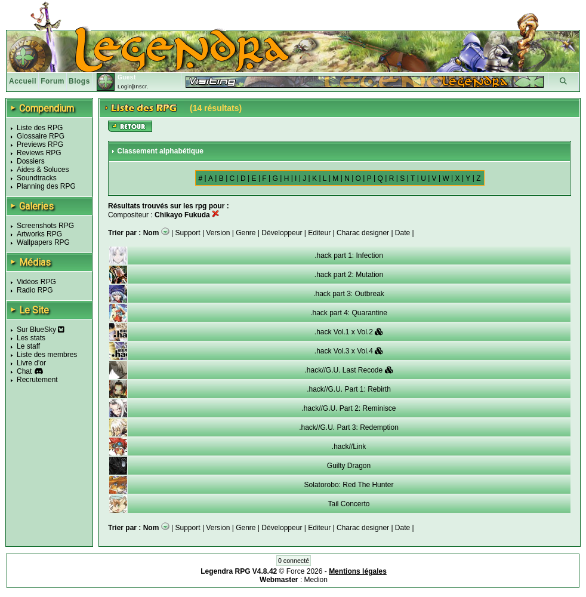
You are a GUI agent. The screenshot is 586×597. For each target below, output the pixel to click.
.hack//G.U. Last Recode (348, 370)
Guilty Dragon (349, 465)
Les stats (31, 338)
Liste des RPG (40, 128)
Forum (52, 81)
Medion (316, 580)
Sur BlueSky (40, 329)
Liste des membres (47, 354)
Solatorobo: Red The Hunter (349, 485)
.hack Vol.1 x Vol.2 (348, 332)
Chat (24, 371)
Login (125, 87)
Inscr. (141, 87)
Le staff (28, 346)
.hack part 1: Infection (348, 255)
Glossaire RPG (40, 136)
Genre (245, 233)
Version (218, 233)
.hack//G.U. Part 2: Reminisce (348, 408)
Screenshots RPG (45, 225)
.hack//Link (349, 446)
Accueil (22, 81)
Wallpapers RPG (43, 242)
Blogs (79, 81)
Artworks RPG (39, 234)
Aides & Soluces (43, 169)
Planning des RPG (46, 186)
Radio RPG (35, 290)
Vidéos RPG (36, 282)
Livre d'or (31, 363)
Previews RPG (40, 144)
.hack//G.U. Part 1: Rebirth (349, 389)
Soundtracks (37, 178)
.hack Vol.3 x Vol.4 (348, 351)
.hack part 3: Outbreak (348, 294)
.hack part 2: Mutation (348, 274)
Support (188, 233)
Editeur (319, 233)
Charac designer (363, 233)
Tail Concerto (348, 504)
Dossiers (31, 161)
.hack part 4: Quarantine (348, 313)
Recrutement (37, 380)
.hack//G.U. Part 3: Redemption (349, 427)
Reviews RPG (39, 153)
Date (402, 233)
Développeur (281, 233)
